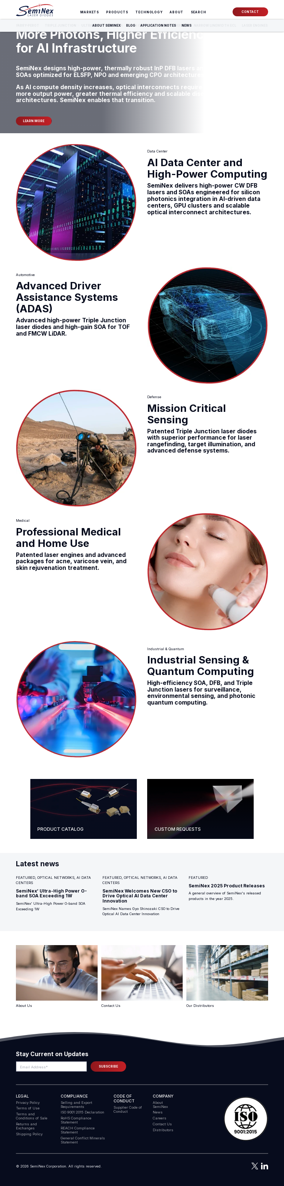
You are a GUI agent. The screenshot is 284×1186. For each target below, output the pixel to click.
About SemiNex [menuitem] (160, 1105)
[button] (246, 1119)
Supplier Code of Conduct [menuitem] (128, 1109)
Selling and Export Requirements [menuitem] (76, 1105)
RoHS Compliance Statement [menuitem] (76, 1120)
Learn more (33, 121)
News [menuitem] (158, 1112)
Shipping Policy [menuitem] (29, 1134)
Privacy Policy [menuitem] (28, 1103)
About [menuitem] (176, 12)
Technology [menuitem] (149, 12)
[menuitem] (198, 12)
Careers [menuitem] (159, 1118)
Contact (250, 12)
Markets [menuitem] (89, 12)
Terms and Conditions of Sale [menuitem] (31, 1116)
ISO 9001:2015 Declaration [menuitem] (82, 1112)
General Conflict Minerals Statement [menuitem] (83, 1140)
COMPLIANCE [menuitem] (74, 1096)
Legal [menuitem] (22, 1096)
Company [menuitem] (163, 1096)
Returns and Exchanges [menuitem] (26, 1126)
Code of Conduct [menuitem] (124, 1098)
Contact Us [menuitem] (162, 1124)
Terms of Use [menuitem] (28, 1108)
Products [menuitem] (117, 12)
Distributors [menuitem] (163, 1130)
